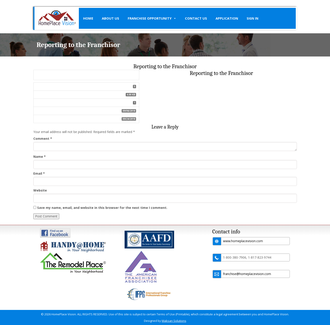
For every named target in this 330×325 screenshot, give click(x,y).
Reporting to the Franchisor (86, 74)
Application (227, 18)
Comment (42, 138)
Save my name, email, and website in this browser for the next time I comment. (102, 207)
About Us (110, 18)
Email (39, 173)
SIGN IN (252, 18)
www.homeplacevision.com (243, 241)
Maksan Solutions (174, 321)
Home (88, 18)
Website (40, 190)
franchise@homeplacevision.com (247, 274)
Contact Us (196, 18)
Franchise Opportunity (152, 18)
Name (39, 156)
